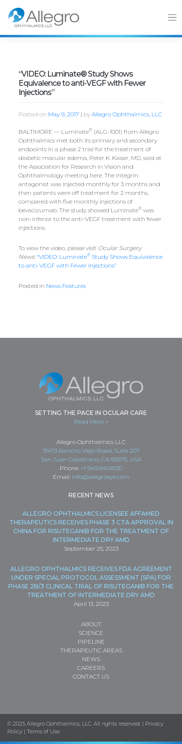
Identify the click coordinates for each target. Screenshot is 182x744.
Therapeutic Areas (91, 650)
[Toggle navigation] (172, 18)
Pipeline (91, 641)
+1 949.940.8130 (101, 468)
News (91, 659)
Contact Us (91, 676)
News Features (66, 285)
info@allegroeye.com (101, 476)
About (91, 624)
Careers (91, 667)
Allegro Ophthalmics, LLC (127, 114)
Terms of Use (43, 731)
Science (91, 632)
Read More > (91, 421)
